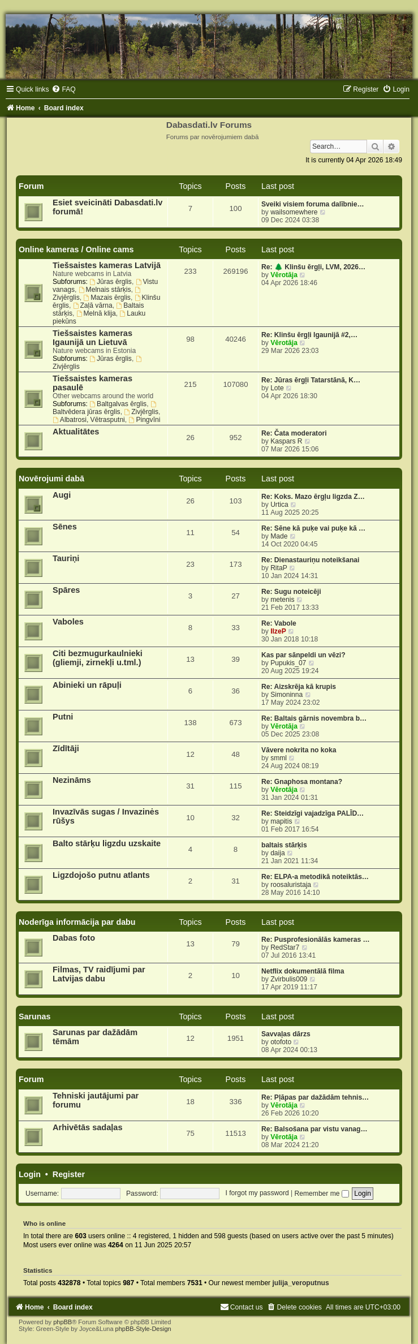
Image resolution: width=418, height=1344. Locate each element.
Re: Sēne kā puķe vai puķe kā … (313, 528)
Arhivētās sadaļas (87, 1127)
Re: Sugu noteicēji (291, 592)
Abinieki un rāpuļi (87, 685)
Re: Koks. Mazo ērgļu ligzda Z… (313, 497)
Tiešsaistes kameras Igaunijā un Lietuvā (92, 338)
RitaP (278, 568)
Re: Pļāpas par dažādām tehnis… (315, 1097)
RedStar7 (284, 947)
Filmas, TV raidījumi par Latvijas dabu (99, 974)
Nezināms (72, 780)
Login (30, 1174)
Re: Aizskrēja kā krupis (298, 687)
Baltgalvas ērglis (117, 404)
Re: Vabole (278, 623)
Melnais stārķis (105, 290)
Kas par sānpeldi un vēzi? (303, 655)
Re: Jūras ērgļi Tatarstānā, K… (310, 380)
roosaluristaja (290, 885)
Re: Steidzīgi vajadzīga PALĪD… (312, 813)
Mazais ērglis (106, 297)
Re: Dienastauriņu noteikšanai (310, 560)
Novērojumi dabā (51, 478)
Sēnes (65, 526)
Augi (62, 494)
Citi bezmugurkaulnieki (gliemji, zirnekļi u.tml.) (98, 658)
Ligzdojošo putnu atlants (101, 875)
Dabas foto (74, 937)
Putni (63, 716)
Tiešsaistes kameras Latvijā (107, 265)
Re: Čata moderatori (294, 433)
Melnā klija (96, 313)
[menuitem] (63, 89)
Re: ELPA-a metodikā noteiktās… (315, 877)
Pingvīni (145, 420)
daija (277, 853)
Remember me (322, 1193)
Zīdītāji (66, 748)
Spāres (66, 590)
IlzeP (278, 631)
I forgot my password (256, 1193)
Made (278, 536)
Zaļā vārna (93, 305)
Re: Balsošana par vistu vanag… (314, 1129)
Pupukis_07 (288, 663)
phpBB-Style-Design (143, 1328)
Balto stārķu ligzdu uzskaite (107, 843)
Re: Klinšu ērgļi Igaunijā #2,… (309, 335)
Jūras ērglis (110, 282)
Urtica (279, 505)
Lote (277, 388)
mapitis (281, 821)
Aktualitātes (76, 431)
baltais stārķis (284, 845)
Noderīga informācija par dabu (77, 922)
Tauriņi (66, 558)
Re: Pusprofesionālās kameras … (315, 940)
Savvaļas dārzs (286, 1034)
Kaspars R (286, 441)
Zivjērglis (141, 412)
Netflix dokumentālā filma (302, 971)
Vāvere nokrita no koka (298, 750)
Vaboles (68, 621)
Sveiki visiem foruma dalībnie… (312, 204)
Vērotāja (284, 275)
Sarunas (34, 1016)
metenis (282, 600)
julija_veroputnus (301, 1283)
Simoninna (286, 695)
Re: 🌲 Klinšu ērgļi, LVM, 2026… (313, 267)
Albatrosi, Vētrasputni (89, 420)
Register (69, 1174)
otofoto (280, 1042)
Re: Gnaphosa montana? (301, 782)
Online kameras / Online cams (76, 249)
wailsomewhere (293, 212)
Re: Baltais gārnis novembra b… (314, 718)
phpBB (62, 1322)
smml (278, 758)
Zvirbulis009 (288, 979)
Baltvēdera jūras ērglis (105, 408)
